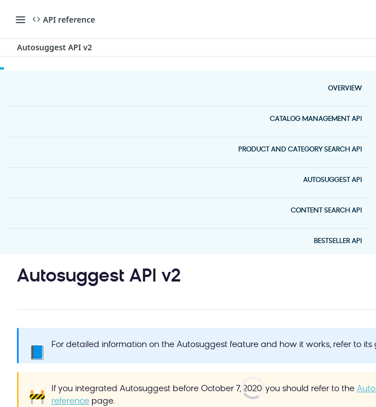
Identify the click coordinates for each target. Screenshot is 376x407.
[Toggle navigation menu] (20, 19)
